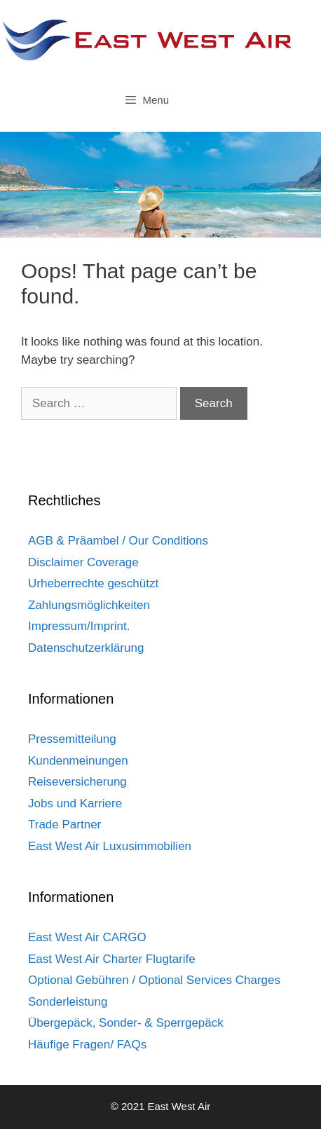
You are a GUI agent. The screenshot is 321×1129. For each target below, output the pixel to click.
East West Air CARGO (87, 937)
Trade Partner (64, 824)
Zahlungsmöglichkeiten (89, 605)
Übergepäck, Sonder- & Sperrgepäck (126, 1022)
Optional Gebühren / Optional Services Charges (154, 980)
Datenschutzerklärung (86, 648)
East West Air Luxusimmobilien (109, 846)
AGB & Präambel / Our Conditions (118, 540)
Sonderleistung (67, 1001)
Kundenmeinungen (78, 760)
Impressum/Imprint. (79, 626)
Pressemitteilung (72, 739)
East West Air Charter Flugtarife (112, 959)
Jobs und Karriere (75, 803)
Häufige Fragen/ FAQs (87, 1044)
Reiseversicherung (77, 781)
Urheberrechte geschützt (93, 583)
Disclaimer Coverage (83, 562)
